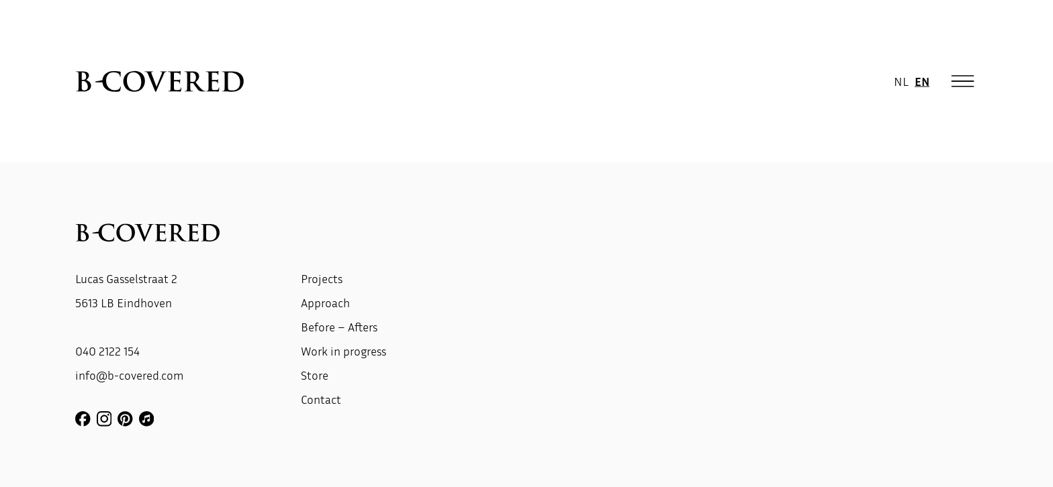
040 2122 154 (107, 350)
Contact (321, 399)
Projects (321, 278)
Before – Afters (339, 326)
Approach (325, 302)
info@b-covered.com (129, 375)
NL (901, 80)
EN (922, 80)
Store (314, 375)
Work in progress (343, 350)
